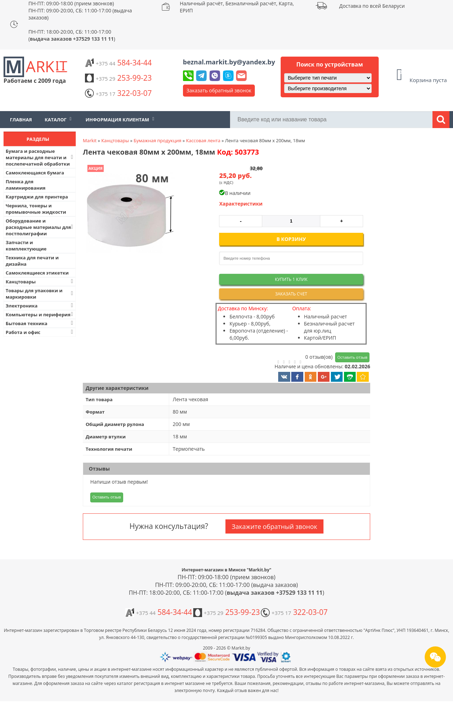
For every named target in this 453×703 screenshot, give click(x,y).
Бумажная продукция (157, 140)
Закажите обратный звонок (274, 526)
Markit (90, 140)
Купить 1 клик (291, 279)
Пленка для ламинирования (26, 184)
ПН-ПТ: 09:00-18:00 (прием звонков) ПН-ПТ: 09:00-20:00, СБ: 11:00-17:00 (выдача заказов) (80, 10)
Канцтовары (40, 281)
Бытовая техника (40, 323)
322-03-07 (118, 93)
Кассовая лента (203, 140)
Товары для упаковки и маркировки (40, 293)
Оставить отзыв (352, 357)
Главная (21, 119)
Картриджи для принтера (37, 197)
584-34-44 (118, 63)
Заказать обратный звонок (219, 90)
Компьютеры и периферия (40, 314)
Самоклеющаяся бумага (35, 172)
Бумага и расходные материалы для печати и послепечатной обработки (40, 157)
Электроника (40, 305)
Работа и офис (40, 332)
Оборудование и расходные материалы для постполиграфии (40, 227)
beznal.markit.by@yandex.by (229, 62)
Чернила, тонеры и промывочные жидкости (36, 208)
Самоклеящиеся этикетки (37, 273)
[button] (130, 210)
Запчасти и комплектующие (26, 245)
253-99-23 (118, 78)
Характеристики (241, 203)
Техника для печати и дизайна (32, 260)
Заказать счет (291, 294)
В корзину (291, 239)
